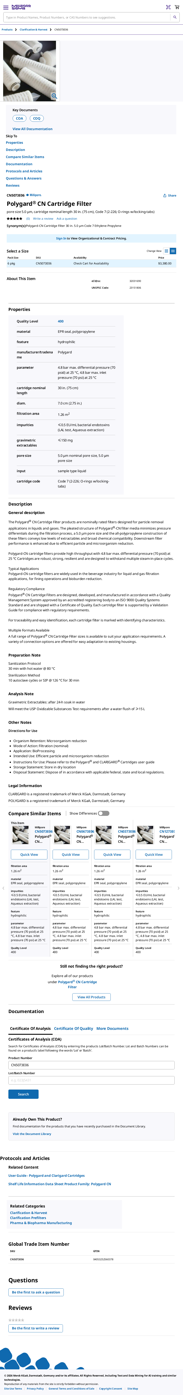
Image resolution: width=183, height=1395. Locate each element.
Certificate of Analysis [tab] (30, 1028)
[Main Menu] (5, 7)
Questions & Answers (24, 178)
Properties (14, 142)
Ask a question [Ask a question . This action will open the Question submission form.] (67, 219)
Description (15, 149)
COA (19, 118)
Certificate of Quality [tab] (73, 1028)
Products (7, 29)
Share (169, 195)
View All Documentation (33, 129)
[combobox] (91, 17)
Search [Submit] (23, 1094)
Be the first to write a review (37, 1329)
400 (61, 321)
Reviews (12, 185)
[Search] (174, 17)
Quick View (29, 854)
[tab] (11, 29)
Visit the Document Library (32, 1134)
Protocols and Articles (24, 171)
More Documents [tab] (112, 1028)
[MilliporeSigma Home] (21, 7)
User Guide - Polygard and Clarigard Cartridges (46, 1175)
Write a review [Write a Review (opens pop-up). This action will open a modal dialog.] (43, 219)
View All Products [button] (91, 997)
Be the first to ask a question (36, 1292)
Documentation (19, 164)
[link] (13, 1388)
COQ (37, 118)
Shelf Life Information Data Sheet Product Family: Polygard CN (59, 1184)
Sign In (61, 238)
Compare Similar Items (25, 157)
